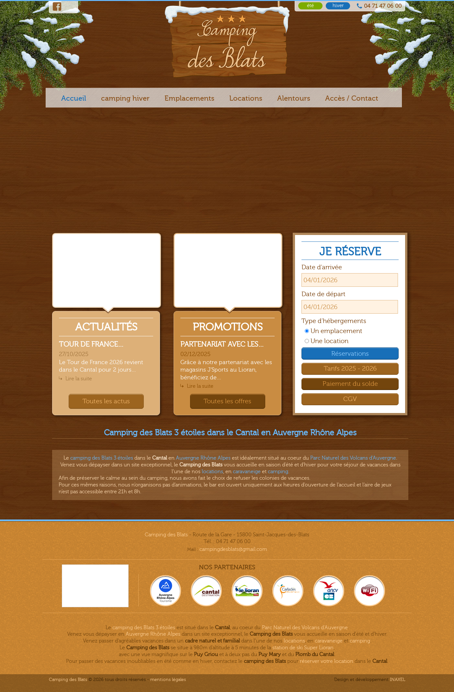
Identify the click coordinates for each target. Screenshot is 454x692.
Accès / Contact (351, 98)
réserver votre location (326, 661)
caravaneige (247, 471)
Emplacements (189, 98)
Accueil (73, 98)
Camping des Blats (166, 535)
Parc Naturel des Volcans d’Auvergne (353, 458)
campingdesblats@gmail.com (233, 549)
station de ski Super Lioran (303, 648)
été (310, 5)
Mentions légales (168, 679)
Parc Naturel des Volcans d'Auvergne (305, 628)
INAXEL (397, 679)
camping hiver (125, 98)
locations (212, 471)
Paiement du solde (350, 383)
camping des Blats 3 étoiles (101, 458)
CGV (350, 399)
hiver (338, 5)
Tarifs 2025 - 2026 (350, 368)
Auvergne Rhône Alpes (203, 458)
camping (278, 471)
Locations (245, 98)
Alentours (293, 98)
